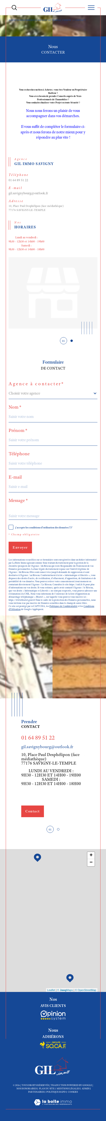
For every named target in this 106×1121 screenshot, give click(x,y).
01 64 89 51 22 (18, 180)
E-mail (15, 477)
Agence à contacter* (36, 383)
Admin (86, 1088)
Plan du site (46, 1088)
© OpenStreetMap (85, 990)
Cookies (73, 1092)
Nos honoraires (26, 1088)
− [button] (91, 862)
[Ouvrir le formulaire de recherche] (14, 7)
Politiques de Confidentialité (63, 606)
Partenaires (36, 1091)
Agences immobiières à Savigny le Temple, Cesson (40, 20)
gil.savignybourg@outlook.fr (28, 193)
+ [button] (91, 855)
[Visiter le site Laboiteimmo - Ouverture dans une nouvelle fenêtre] (53, 1107)
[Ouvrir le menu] (91, 7)
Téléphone (19, 453)
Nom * (15, 407)
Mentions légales (68, 1088)
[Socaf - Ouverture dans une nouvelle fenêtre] (53, 1015)
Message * (18, 500)
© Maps (65, 990)
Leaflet (51, 990)
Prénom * (18, 430)
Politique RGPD (56, 1091)
